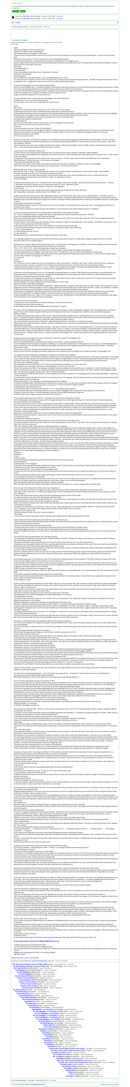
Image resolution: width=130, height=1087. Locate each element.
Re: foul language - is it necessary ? (45, 1011)
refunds (116, 1084)
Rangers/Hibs (70, 1070)
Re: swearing (30, 1003)
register (18, 22)
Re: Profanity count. (69, 1066)
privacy (111, 1084)
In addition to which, (58, 1052)
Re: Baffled (46, 1033)
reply (17, 957)
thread (70, 964)
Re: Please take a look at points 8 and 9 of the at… (69, 1050)
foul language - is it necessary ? (43, 1009)
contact (102, 1084)
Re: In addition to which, (56, 42)
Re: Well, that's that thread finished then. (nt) (75, 1062)
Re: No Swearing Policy (29, 997)
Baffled (43, 1031)
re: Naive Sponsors (48, 1025)
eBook (20, 26)
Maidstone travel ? (28, 18)
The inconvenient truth (27, 980)
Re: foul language (23, 972)
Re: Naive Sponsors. (45, 1021)
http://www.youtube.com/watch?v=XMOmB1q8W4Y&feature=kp (36, 941)
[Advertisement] (65, 35)
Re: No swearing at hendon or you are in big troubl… (31, 966)
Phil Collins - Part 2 (28, 16)
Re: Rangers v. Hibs (70, 1068)
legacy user (24, 42)
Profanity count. (66, 1064)
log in (13, 22)
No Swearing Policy (25, 995)
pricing (106, 1084)
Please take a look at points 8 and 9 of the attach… (68, 1048)
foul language (20, 970)
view (59, 16)
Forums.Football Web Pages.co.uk (35, 1084)
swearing (27, 1001)
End (70, 1074)
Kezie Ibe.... (23, 1080)
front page (31, 957)
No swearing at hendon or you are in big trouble (30, 964)
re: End (70, 1072)
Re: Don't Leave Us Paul (23, 976)
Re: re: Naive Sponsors (52, 1027)
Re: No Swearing (19, 990)
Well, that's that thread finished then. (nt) (37, 961)
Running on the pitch (46, 1029)
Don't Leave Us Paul (20, 968)
